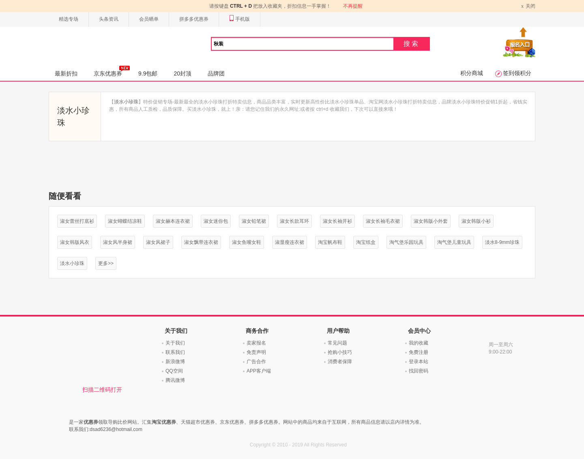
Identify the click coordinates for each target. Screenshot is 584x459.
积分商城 (471, 73)
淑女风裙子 (158, 242)
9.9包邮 (147, 73)
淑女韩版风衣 (74, 242)
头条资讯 (108, 19)
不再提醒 (353, 6)
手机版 (239, 19)
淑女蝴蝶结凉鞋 (125, 221)
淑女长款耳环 (294, 221)
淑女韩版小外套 (431, 221)
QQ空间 (174, 371)
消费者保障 (340, 361)
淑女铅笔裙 (254, 221)
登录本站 (418, 361)
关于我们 (175, 343)
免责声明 (256, 352)
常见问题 (337, 343)
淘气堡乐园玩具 (406, 242)
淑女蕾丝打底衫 (77, 221)
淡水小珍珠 (72, 263)
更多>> (106, 263)
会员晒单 (149, 19)
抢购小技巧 (340, 352)
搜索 (412, 43)
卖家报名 (256, 343)
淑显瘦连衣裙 (289, 242)
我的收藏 (418, 343)
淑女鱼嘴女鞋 (246, 242)
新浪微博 (175, 361)
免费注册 (418, 352)
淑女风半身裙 (117, 242)
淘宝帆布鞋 (330, 242)
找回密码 (418, 371)
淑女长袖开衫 (337, 221)
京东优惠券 (112, 71)
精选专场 (68, 19)
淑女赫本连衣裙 (173, 221)
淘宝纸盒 (366, 242)
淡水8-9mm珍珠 (502, 242)
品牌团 (216, 73)
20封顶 (182, 73)
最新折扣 (66, 73)
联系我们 (175, 352)
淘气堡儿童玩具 (454, 242)
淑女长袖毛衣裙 (383, 221)
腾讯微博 (175, 380)
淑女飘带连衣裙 (201, 242)
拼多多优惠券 (193, 19)
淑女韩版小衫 (476, 221)
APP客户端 (259, 371)
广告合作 (256, 361)
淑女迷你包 (216, 221)
